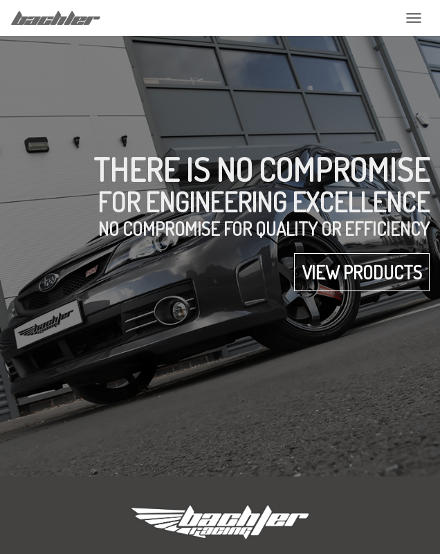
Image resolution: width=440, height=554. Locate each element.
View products (362, 272)
